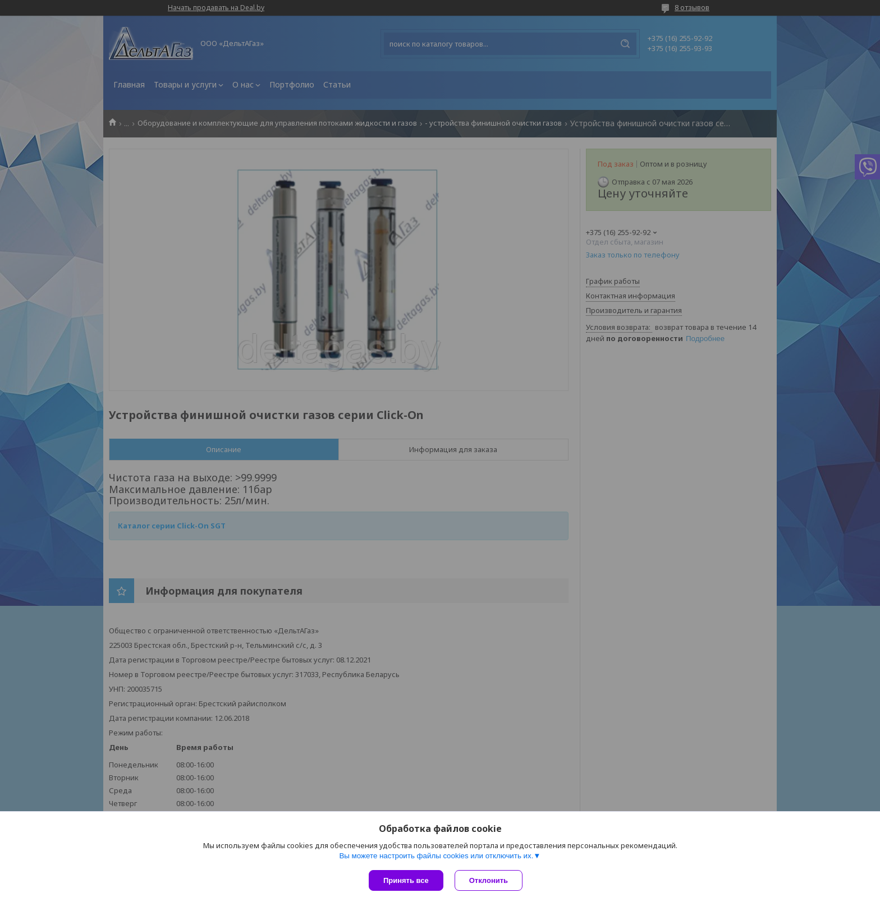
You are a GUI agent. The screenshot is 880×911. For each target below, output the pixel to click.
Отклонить (488, 880)
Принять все (406, 880)
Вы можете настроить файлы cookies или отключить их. (436, 856)
